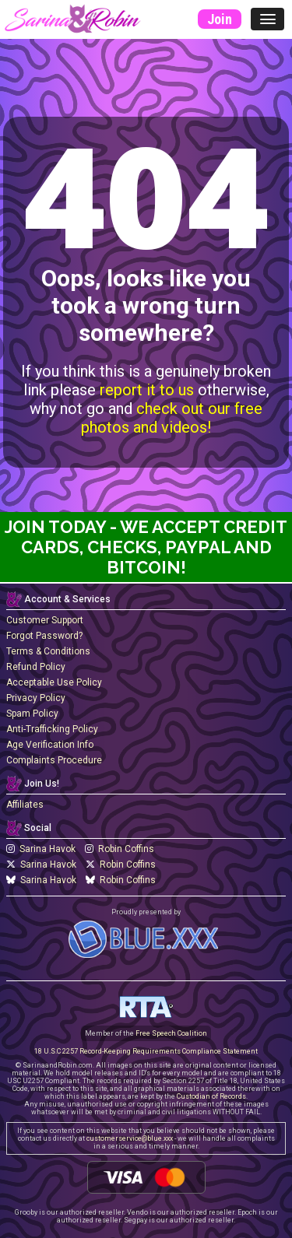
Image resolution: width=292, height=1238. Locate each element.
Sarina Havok (41, 848)
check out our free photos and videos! (171, 418)
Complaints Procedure (54, 760)
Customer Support (44, 620)
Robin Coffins (119, 848)
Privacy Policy (35, 698)
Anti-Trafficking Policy (52, 729)
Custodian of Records (211, 1096)
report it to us (147, 390)
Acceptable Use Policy (54, 682)
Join (219, 19)
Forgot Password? (44, 635)
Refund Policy (35, 666)
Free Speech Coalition (171, 1033)
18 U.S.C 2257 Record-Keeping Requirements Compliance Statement (146, 1051)
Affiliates (25, 804)
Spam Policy (32, 713)
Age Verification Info (49, 744)
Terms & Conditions (48, 651)
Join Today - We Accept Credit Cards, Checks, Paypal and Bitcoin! (146, 547)
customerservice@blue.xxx (129, 1138)
